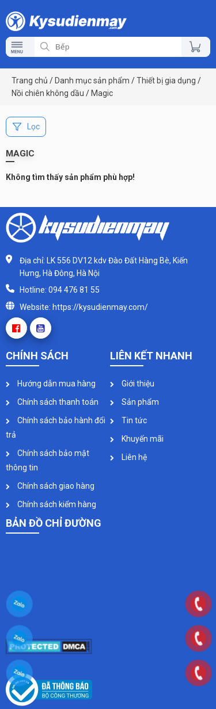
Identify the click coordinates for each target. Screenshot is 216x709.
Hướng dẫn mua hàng (51, 383)
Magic (102, 93)
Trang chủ (30, 80)
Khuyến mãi (137, 438)
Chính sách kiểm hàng (51, 504)
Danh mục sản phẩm (92, 80)
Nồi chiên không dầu (48, 93)
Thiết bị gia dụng (166, 80)
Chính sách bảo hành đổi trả (55, 427)
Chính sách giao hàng (50, 485)
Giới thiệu (132, 383)
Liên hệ (128, 457)
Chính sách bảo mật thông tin (47, 460)
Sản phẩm (134, 402)
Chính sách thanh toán (52, 402)
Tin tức (128, 420)
